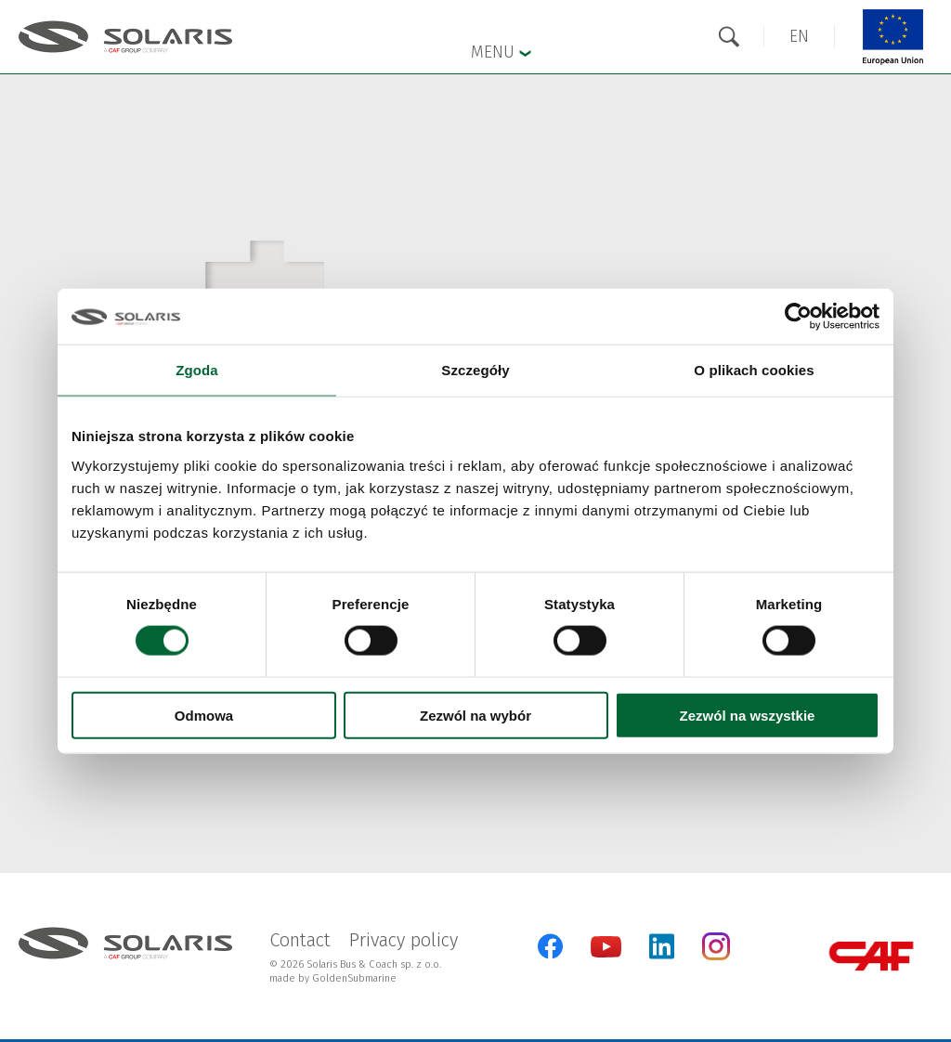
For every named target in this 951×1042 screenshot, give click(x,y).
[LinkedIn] (661, 946)
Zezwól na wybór (475, 715)
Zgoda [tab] (197, 370)
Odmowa (204, 715)
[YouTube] (606, 953)
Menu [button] (501, 51)
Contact (300, 940)
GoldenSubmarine (354, 978)
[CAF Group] (871, 956)
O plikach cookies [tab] (754, 370)
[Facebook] (550, 946)
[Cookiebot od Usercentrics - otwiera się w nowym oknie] (798, 317)
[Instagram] (716, 956)
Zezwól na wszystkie (747, 715)
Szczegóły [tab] (475, 370)
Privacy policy (403, 940)
